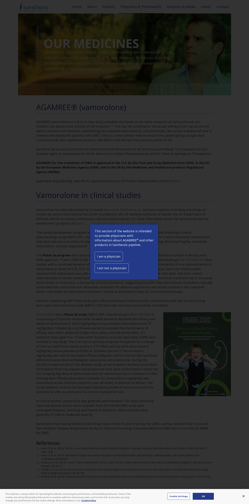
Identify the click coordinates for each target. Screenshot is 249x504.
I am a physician (108, 256)
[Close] (243, 498)
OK (203, 498)
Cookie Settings (178, 498)
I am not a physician (111, 268)
